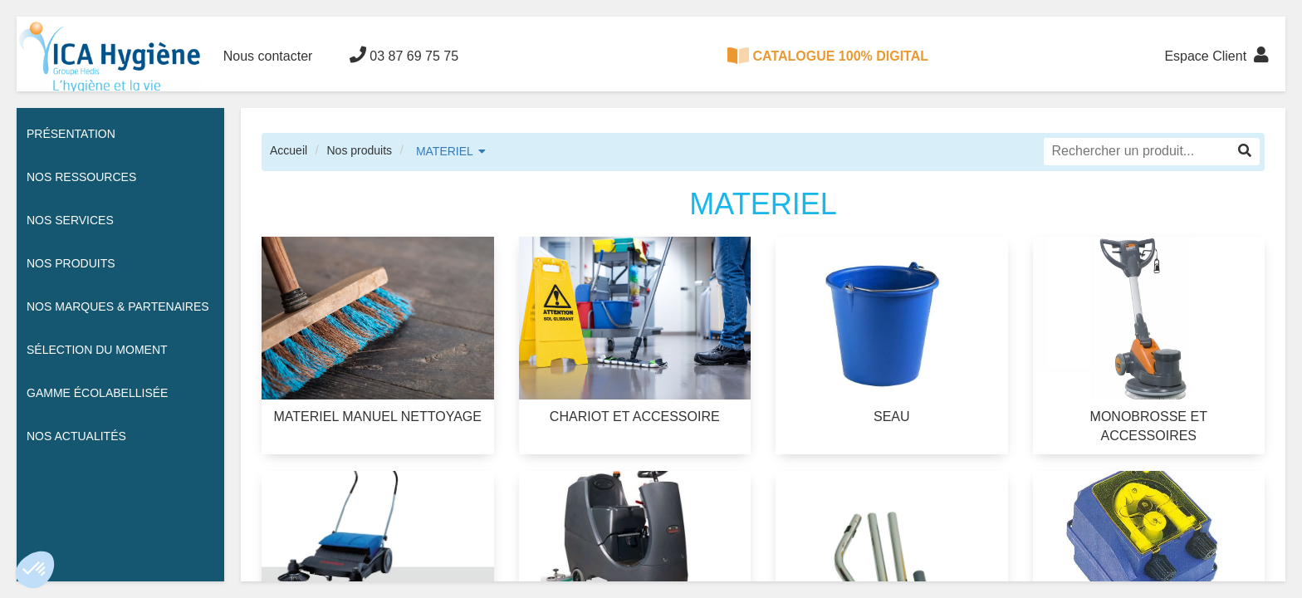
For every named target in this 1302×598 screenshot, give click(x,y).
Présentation (71, 133)
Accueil (288, 150)
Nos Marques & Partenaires (118, 306)
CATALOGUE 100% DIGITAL (827, 55)
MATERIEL (444, 151)
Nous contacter (268, 56)
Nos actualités (76, 436)
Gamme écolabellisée (97, 392)
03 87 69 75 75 (404, 55)
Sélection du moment (97, 349)
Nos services (70, 220)
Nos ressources (81, 177)
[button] (35, 570)
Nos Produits (71, 263)
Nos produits (359, 150)
